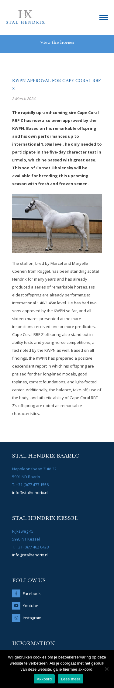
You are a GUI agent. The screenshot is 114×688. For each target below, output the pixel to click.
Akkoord (44, 679)
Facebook (32, 593)
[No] (106, 669)
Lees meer (70, 679)
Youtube (30, 605)
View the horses (57, 42)
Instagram (32, 618)
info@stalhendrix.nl (30, 492)
